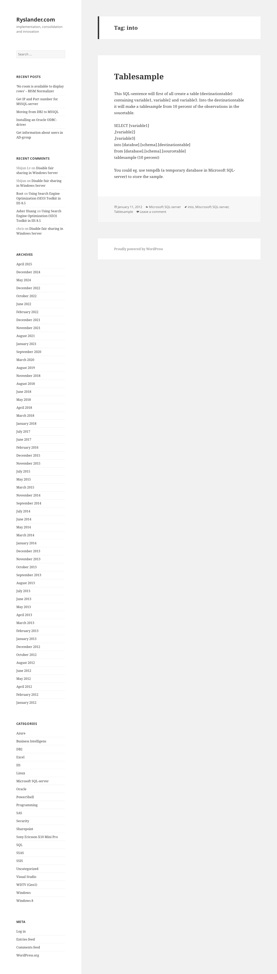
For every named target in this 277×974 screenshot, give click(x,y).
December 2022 (28, 288)
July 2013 (23, 591)
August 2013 (25, 583)
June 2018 (23, 391)
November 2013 (28, 559)
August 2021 (25, 336)
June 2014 (23, 519)
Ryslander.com (35, 19)
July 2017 (23, 431)
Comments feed (28, 947)
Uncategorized (27, 869)
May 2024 (23, 280)
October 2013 (26, 567)
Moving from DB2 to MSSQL (37, 112)
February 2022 (27, 312)
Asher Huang (26, 211)
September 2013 (28, 575)
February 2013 (27, 631)
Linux (20, 773)
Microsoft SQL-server (32, 781)
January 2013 (26, 639)
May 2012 (23, 678)
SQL (19, 845)
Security (22, 821)
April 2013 (24, 615)
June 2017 (23, 439)
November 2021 (28, 328)
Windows (23, 892)
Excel (20, 757)
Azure (20, 733)
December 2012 (28, 647)
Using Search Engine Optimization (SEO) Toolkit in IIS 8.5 (38, 198)
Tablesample (139, 76)
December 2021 (28, 320)
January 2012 (26, 702)
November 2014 (28, 495)
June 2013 (23, 599)
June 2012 (23, 670)
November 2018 (28, 375)
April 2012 (24, 686)
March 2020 (25, 360)
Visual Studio (26, 877)
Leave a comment (153, 211)
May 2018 (23, 399)
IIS (18, 765)
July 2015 (23, 471)
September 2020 (28, 352)
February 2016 (27, 447)
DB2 (19, 749)
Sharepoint (24, 829)
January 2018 (26, 423)
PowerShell (25, 797)
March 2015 (25, 487)
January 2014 (26, 543)
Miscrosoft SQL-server (211, 207)
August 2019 (25, 368)
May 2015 (23, 479)
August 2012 (25, 662)
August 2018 (25, 383)
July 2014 (23, 511)
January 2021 (26, 344)
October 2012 (26, 655)
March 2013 (25, 623)
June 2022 (23, 304)
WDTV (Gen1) (26, 885)
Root (19, 193)
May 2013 (23, 607)
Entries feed (25, 939)
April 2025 (24, 264)
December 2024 (28, 272)
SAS (19, 813)
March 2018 (25, 415)
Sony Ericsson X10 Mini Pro (37, 837)
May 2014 (23, 527)
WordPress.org (27, 955)
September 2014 (28, 503)
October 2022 (26, 296)
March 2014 (25, 535)
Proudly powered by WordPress (138, 249)
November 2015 (28, 463)
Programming (27, 805)
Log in (21, 931)
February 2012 (27, 694)
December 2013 (28, 551)
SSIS (19, 861)
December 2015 (28, 455)
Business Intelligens (31, 741)
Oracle (21, 789)
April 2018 (24, 407)
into (191, 207)
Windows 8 (24, 900)
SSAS (20, 853)
